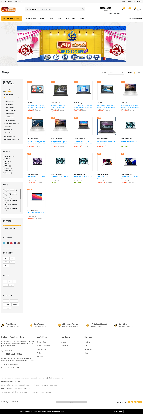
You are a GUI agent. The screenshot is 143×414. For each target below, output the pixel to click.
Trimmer (42, 392)
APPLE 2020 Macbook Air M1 (35, 212)
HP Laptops (45, 385)
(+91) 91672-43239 (13, 354)
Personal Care (34, 392)
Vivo (50, 378)
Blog (67, 18)
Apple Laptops (36, 385)
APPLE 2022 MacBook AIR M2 (129, 141)
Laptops (28, 385)
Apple (27, 378)
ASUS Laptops (18, 388)
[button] (137, 9)
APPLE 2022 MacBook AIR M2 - (60, 177)
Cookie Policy (60, 411)
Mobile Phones (19, 378)
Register (139, 1)
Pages (43, 18)
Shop (52, 18)
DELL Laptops (54, 385)
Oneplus (18, 381)
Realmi (39, 378)
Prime (129, 1)
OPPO (45, 378)
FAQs (74, 18)
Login (134, 1)
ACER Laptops (24, 392)
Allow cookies (118, 411)
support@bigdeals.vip (11, 364)
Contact (81, 18)
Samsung (33, 378)
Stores (60, 18)
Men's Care (27, 388)
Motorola (21, 385)
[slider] (4, 225)
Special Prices (31, 18)
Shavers (48, 392)
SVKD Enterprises (32, 103)
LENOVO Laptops (58, 378)
